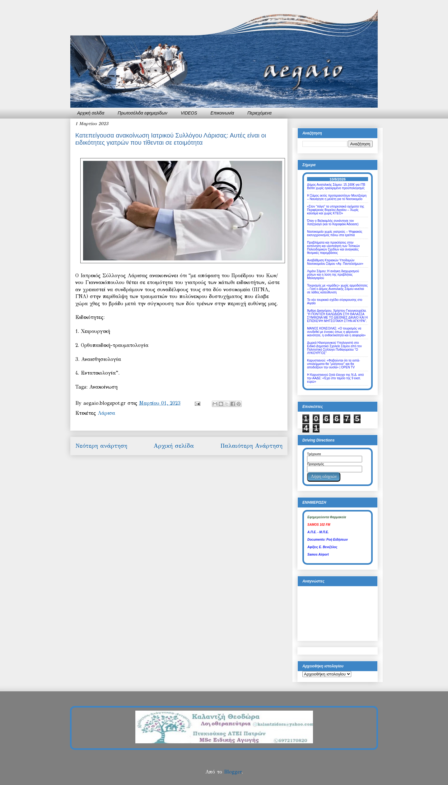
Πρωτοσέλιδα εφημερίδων (142, 112)
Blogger (233, 772)
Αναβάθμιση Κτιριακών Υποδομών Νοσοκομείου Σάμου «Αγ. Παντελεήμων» (335, 262)
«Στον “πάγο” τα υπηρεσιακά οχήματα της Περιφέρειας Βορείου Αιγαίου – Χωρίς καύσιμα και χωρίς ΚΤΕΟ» (335, 210)
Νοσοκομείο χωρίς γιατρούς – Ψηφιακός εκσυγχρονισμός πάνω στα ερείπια (334, 233)
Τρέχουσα (314, 454)
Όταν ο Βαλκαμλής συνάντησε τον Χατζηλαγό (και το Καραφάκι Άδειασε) (332, 222)
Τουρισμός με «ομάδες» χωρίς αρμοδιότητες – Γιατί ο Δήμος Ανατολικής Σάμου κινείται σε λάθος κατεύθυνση (337, 289)
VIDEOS (189, 112)
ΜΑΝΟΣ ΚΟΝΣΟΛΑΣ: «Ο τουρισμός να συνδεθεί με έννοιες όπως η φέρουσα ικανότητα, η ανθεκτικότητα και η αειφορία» (336, 332)
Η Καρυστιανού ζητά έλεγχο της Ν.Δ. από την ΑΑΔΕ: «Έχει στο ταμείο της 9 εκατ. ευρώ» (335, 378)
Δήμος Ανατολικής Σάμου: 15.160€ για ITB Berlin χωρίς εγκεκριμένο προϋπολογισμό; (336, 186)
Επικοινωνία (222, 112)
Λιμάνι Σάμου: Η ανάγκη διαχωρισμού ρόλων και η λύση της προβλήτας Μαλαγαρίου (333, 274)
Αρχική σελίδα (90, 112)
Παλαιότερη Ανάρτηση (251, 445)
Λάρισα (106, 413)
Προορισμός (315, 464)
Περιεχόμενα (259, 112)
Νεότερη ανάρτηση (101, 445)
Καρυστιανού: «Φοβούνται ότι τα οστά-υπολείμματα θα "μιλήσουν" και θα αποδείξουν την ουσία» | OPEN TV (333, 364)
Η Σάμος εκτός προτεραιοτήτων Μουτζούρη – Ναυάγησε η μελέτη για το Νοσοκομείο (336, 197)
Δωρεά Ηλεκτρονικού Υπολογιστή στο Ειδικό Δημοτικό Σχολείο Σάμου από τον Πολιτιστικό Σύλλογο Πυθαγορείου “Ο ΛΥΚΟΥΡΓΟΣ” (334, 348)
